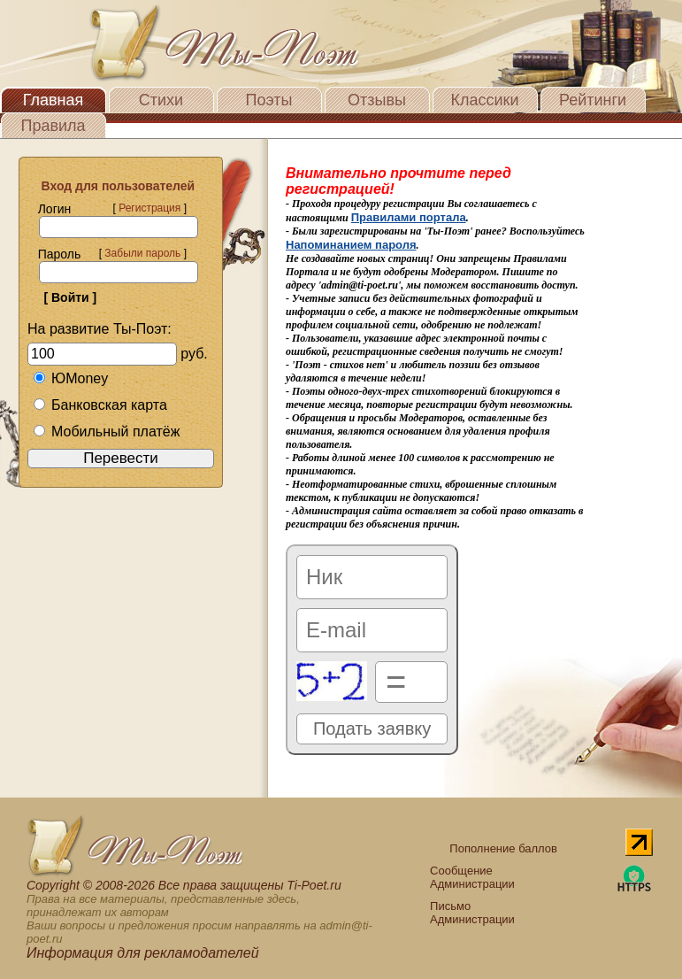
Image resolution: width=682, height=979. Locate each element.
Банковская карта (100, 404)
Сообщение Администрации (472, 877)
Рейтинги (592, 100)
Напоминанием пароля (351, 244)
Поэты (269, 100)
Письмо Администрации (472, 912)
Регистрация (149, 208)
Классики (485, 100)
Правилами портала (408, 217)
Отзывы (377, 100)
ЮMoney (70, 378)
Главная (53, 100)
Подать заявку (372, 728)
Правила (52, 126)
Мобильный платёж (106, 431)
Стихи (161, 100)
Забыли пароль (142, 253)
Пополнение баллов (503, 848)
